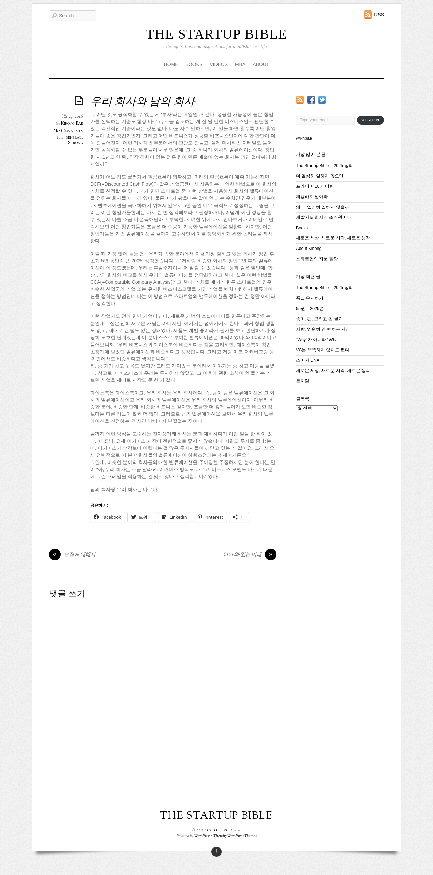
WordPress (202, 836)
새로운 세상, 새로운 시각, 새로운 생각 (333, 238)
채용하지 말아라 (312, 196)
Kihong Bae (72, 124)
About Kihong (309, 248)
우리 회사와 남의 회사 (142, 102)
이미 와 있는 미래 (249, 555)
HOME (171, 64)
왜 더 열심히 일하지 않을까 (322, 207)
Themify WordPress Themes (235, 836)
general (74, 138)
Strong (75, 143)
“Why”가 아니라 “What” (318, 339)
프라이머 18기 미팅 (315, 186)
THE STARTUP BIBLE (216, 34)
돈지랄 (302, 381)
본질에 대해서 (72, 555)
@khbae (304, 138)
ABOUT (261, 64)
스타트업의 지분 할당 (317, 259)
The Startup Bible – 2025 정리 (324, 165)
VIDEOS (219, 64)
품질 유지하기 (310, 298)
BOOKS (193, 64)
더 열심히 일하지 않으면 (320, 176)
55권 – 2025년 (310, 308)
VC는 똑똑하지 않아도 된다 (322, 350)
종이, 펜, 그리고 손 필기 (319, 318)
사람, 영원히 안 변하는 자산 (323, 329)
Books (302, 228)
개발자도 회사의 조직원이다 (323, 217)
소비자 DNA (307, 360)
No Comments (68, 131)
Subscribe (370, 120)
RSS (379, 14)
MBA (240, 64)
